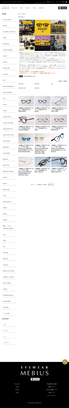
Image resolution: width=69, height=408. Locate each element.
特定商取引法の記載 (52, 384)
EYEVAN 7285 (6, 68)
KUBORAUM (6, 147)
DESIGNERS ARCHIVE (8, 295)
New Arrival (14, 8)
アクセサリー (6, 342)
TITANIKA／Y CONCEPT (8, 277)
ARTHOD (5, 25)
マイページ (58, 1)
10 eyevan (5, 74)
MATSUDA (5, 159)
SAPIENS (5, 207)
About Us (27, 8)
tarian (4, 234)
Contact (34, 8)
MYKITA (5, 183)
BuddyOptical (6, 43)
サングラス (5, 330)
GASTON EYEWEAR (7, 92)
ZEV (52, 84)
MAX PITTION (6, 165)
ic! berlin (5, 110)
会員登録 (48, 1)
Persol (4, 195)
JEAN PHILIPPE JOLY (8, 129)
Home (19, 13)
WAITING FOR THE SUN (8, 271)
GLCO (4, 98)
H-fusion (5, 104)
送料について (52, 392)
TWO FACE (5, 265)
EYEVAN (5, 62)
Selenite (5, 214)
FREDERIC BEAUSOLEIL (8, 86)
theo (4, 246)
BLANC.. (5, 37)
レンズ (4, 336)
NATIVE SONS (6, 189)
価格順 (65, 81)
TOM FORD (5, 252)
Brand (21, 8)
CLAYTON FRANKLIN (8, 50)
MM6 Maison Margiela (8, 171)
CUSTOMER (6, 307)
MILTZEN (37, 84)
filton (4, 80)
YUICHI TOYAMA (7, 283)
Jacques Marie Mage (8, 122)
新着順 (60, 81)
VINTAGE (5, 289)
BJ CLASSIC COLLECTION (9, 31)
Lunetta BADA (6, 153)
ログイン (53, 1)
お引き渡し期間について (52, 389)
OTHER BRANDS (7, 301)
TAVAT (4, 240)
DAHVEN (37, 88)
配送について (52, 386)
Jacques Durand (7, 116)
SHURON (5, 220)
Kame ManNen (6, 141)
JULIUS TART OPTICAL (8, 135)
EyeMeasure (41, 8)
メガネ (4, 324)
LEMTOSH (21, 84)
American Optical (7, 19)
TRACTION (5, 259)
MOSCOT (24, 13)
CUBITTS (5, 56)
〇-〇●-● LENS (6, 313)
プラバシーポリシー (52, 395)
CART (64, 1)
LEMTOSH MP (22, 88)
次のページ (51, 184)
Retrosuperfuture (7, 201)
